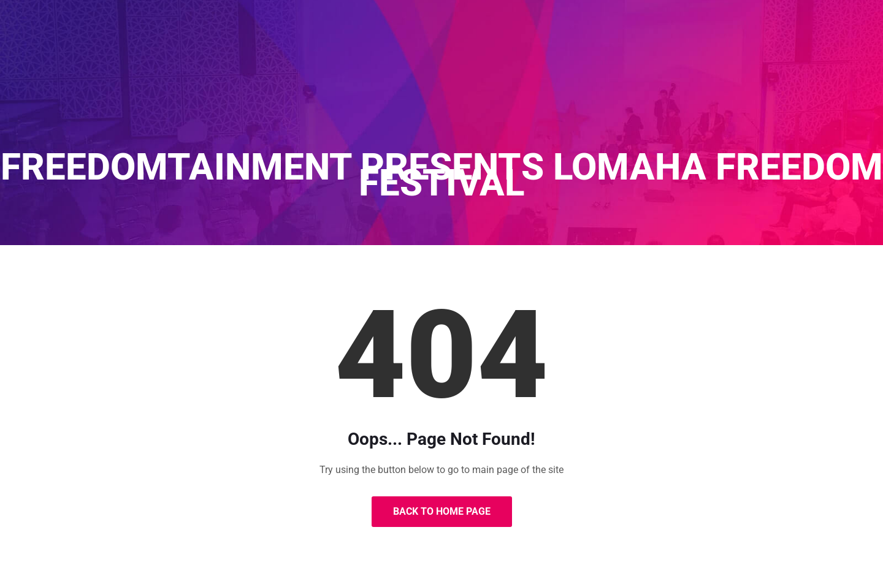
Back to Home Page (442, 511)
